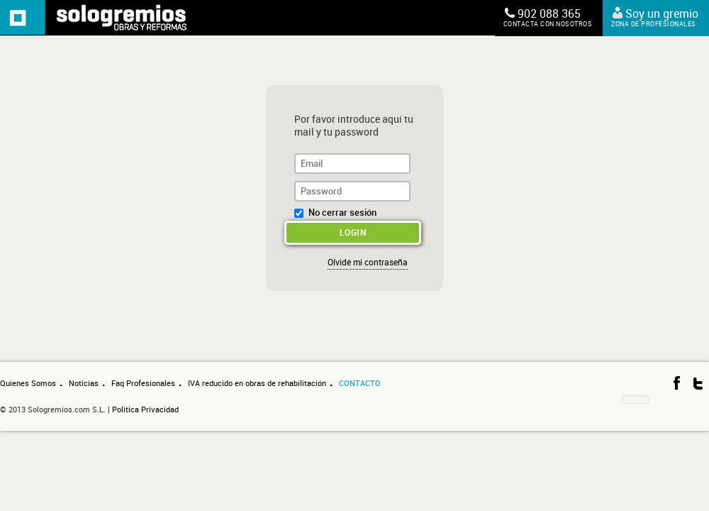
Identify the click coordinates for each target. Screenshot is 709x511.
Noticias (84, 383)
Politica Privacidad (145, 409)
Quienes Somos (28, 383)
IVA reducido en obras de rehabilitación (257, 383)
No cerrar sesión (342, 212)
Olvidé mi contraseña (368, 263)
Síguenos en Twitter (698, 383)
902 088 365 (548, 18)
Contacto (360, 383)
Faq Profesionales (143, 383)
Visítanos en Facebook (677, 383)
